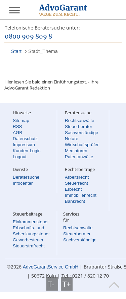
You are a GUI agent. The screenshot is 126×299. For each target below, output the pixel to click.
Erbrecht (73, 189)
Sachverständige (81, 132)
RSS (17, 126)
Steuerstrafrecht (29, 245)
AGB (17, 132)
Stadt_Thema (43, 51)
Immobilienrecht (80, 195)
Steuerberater (78, 126)
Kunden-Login (27, 150)
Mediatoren (76, 150)
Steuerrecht (76, 183)
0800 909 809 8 (28, 37)
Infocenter (23, 183)
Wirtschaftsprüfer (82, 144)
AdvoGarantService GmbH (51, 267)
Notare (71, 138)
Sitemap (21, 120)
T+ (66, 284)
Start (16, 51)
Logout (20, 156)
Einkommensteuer (31, 221)
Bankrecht (75, 201)
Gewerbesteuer (28, 239)
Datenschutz (25, 138)
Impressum (24, 144)
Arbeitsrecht (77, 177)
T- (52, 284)
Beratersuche (26, 177)
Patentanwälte (79, 156)
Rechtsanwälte (79, 120)
